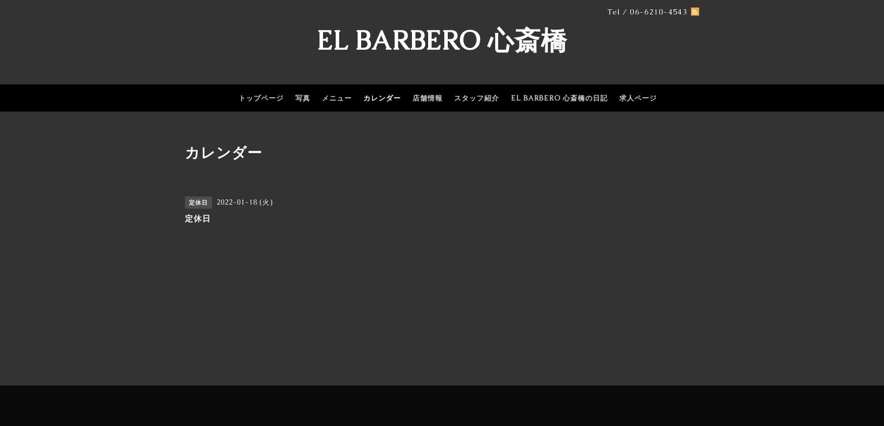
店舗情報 (428, 98)
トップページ (261, 98)
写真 (302, 98)
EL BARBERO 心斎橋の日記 (559, 98)
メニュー (337, 98)
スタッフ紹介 (476, 98)
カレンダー (382, 98)
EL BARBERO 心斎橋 (442, 40)
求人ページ (638, 98)
